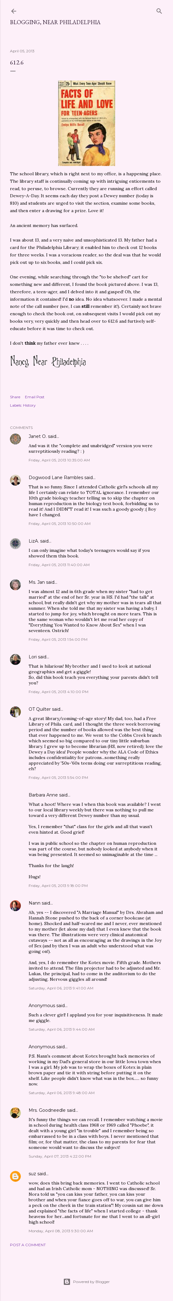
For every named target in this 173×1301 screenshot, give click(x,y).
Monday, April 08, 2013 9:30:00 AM (61, 1231)
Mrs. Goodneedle (47, 1110)
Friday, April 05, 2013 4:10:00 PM (58, 691)
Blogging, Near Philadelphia (55, 22)
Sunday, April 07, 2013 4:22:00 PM (60, 1156)
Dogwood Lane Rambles (56, 477)
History (29, 405)
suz (32, 1174)
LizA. (34, 541)
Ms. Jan (37, 582)
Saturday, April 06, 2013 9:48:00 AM (62, 1092)
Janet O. (38, 436)
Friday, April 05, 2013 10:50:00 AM (60, 523)
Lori (33, 657)
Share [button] (15, 397)
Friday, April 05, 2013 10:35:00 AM (59, 460)
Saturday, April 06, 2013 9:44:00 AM (62, 1029)
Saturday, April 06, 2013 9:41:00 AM (61, 988)
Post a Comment (28, 1244)
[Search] (159, 10)
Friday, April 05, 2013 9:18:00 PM (58, 885)
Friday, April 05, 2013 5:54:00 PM (58, 777)
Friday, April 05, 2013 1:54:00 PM (58, 639)
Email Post (34, 397)
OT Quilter (40, 709)
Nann (34, 903)
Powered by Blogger (86, 1282)
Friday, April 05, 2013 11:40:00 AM (59, 564)
